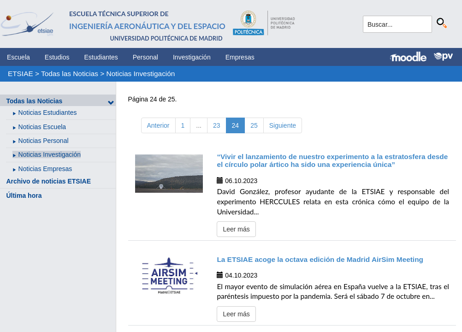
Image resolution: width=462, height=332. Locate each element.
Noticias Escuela (42, 126)
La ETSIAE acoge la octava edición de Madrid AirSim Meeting (320, 259)
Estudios (57, 57)
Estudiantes (101, 57)
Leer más (236, 229)
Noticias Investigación (141, 73)
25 (254, 125)
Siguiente (282, 125)
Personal (145, 57)
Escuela (18, 57)
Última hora (23, 195)
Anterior (158, 125)
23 (216, 125)
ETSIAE (20, 73)
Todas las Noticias (69, 73)
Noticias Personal (43, 140)
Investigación (192, 57)
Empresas (240, 57)
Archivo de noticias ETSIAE (48, 181)
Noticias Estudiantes (47, 112)
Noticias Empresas (45, 168)
